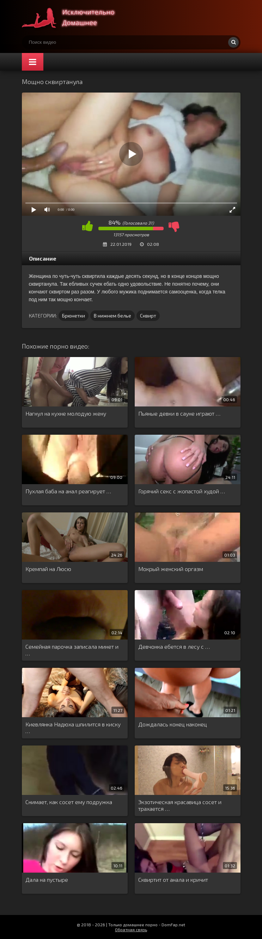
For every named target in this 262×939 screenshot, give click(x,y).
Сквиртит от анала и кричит (173, 879)
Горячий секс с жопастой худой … (181, 491)
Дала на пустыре (46, 879)
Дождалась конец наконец (172, 724)
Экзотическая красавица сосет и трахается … (179, 805)
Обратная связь (131, 929)
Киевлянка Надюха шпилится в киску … (73, 727)
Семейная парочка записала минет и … (71, 649)
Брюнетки (73, 316)
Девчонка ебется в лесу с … (174, 646)
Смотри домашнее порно (75, 17)
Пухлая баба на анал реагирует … (68, 491)
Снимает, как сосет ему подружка (68, 801)
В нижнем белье (112, 316)
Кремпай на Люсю (48, 568)
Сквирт (148, 316)
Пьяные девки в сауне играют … (179, 413)
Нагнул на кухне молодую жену (65, 413)
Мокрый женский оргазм (170, 568)
